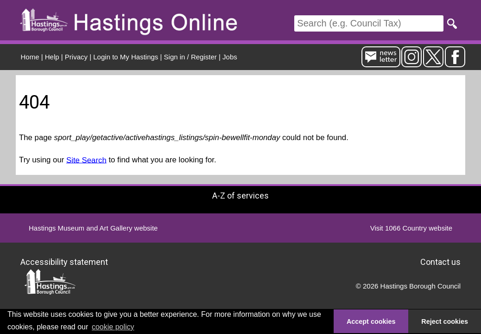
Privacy (76, 57)
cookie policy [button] (113, 327)
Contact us (440, 262)
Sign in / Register (190, 57)
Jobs (229, 57)
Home (30, 57)
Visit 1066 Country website (411, 228)
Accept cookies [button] (371, 321)
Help (52, 57)
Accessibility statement (64, 262)
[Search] (368, 23)
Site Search (86, 159)
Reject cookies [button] (444, 321)
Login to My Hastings (125, 57)
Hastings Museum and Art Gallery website (93, 228)
